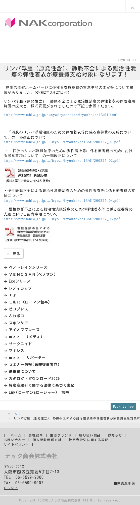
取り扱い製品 (90, 435)
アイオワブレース (24, 330)
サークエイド (20, 344)
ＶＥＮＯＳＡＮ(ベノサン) (32, 274)
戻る (13, 253)
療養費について (22, 371)
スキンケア (18, 323)
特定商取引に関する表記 (88, 440)
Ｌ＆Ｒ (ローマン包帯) (30, 302)
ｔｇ (13, 295)
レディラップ (20, 288)
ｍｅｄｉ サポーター (27, 358)
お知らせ (115, 435)
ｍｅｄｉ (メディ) (26, 337)
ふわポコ (16, 316)
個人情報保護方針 (47, 440)
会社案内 (35, 435)
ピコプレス (18, 309)
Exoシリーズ (20, 281)
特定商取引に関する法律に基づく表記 (42, 385)
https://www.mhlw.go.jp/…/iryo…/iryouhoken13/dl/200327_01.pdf (62, 142)
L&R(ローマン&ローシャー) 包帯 (39, 392)
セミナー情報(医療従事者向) (34, 364)
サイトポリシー (16, 444)
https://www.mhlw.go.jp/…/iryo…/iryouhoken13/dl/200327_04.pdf (62, 201)
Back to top (123, 406)
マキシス (16, 351)
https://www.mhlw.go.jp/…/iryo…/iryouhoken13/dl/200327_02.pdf (62, 161)
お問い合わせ (14, 440)
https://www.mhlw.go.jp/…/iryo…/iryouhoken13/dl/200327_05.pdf (62, 219)
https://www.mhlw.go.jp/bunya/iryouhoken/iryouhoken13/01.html (61, 115)
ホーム (13, 413)
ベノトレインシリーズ (28, 267)
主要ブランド (61, 435)
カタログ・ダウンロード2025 (34, 378)
